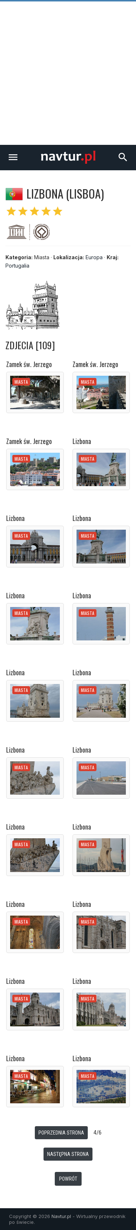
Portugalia (17, 265)
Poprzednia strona (61, 1133)
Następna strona (68, 1154)
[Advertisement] (68, 73)
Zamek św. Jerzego (29, 364)
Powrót (68, 1179)
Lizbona (82, 441)
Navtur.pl (61, 1216)
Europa (94, 257)
